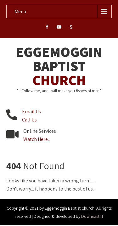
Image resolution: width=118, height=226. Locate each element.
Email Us (31, 111)
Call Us (29, 119)
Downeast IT (92, 216)
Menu (20, 11)
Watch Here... (37, 139)
